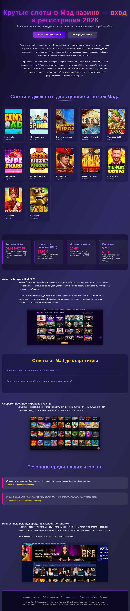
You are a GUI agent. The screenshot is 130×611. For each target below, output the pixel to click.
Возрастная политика (88, 597)
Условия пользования (31, 597)
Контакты (103, 597)
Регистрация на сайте (82, 35)
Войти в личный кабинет (49, 35)
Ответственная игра (69, 597)
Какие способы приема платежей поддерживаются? (34, 370)
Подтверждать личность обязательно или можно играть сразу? (39, 381)
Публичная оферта (50, 597)
